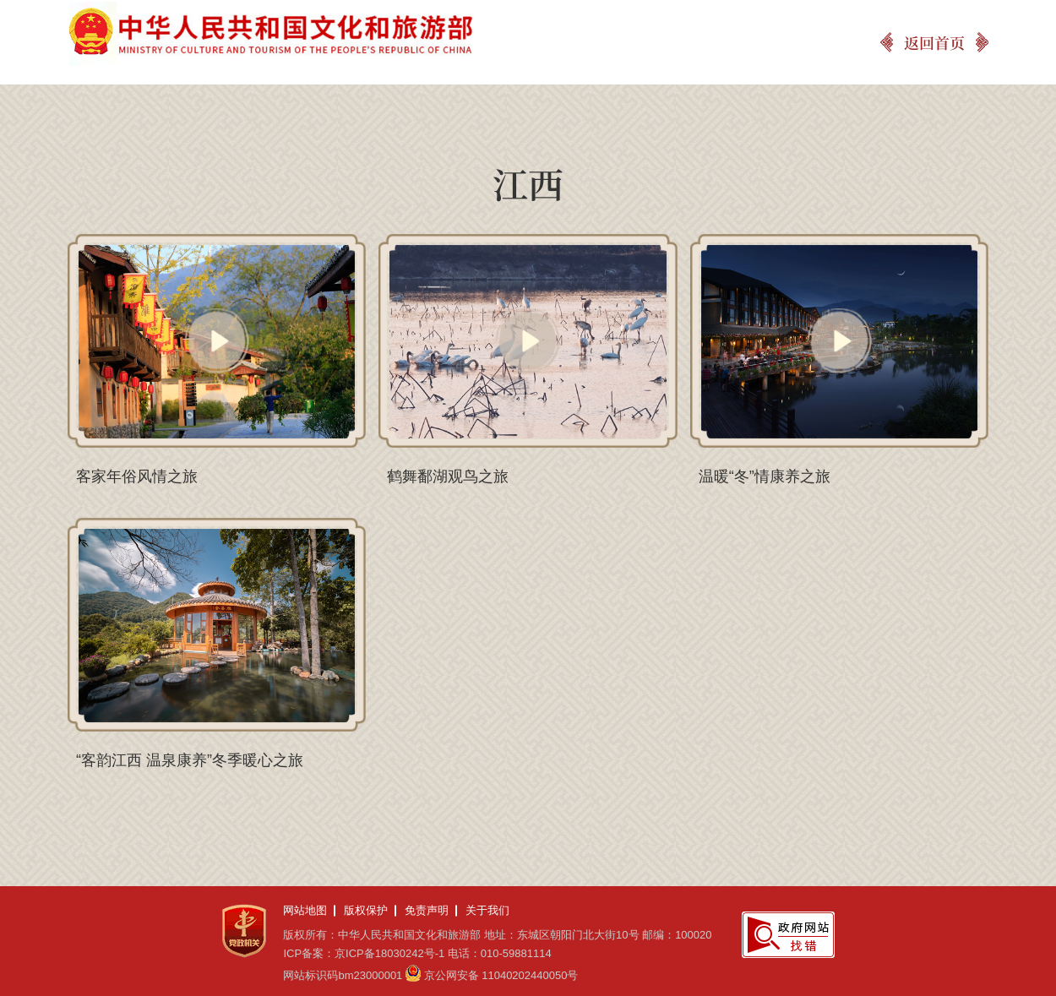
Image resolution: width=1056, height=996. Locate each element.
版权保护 (366, 910)
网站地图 (305, 910)
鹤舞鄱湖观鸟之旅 (448, 476)
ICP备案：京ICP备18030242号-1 (363, 953)
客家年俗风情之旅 (137, 476)
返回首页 (934, 42)
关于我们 (487, 910)
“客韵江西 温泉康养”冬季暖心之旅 (189, 760)
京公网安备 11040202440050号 (501, 975)
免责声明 (427, 910)
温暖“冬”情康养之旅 (764, 476)
